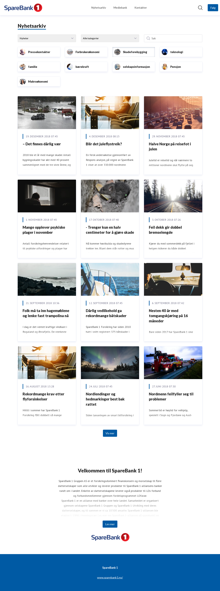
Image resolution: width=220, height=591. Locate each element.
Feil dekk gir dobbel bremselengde (165, 230)
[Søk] (173, 38)
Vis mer (110, 433)
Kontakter (140, 7)
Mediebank (120, 7)
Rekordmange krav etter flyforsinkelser (43, 396)
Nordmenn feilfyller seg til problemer (171, 396)
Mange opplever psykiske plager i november (44, 230)
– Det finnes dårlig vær (42, 144)
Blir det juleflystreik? (104, 144)
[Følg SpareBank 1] (213, 7)
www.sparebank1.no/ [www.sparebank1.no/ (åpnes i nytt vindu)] (110, 577)
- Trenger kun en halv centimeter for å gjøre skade (110, 230)
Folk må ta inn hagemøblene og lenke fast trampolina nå (46, 313)
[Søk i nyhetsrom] (200, 7)
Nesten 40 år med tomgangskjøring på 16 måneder (168, 315)
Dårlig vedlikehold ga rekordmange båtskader (106, 313)
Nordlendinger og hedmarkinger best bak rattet (105, 399)
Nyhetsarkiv (98, 7)
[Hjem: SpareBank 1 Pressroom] (23, 8)
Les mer (110, 524)
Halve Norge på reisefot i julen (170, 146)
